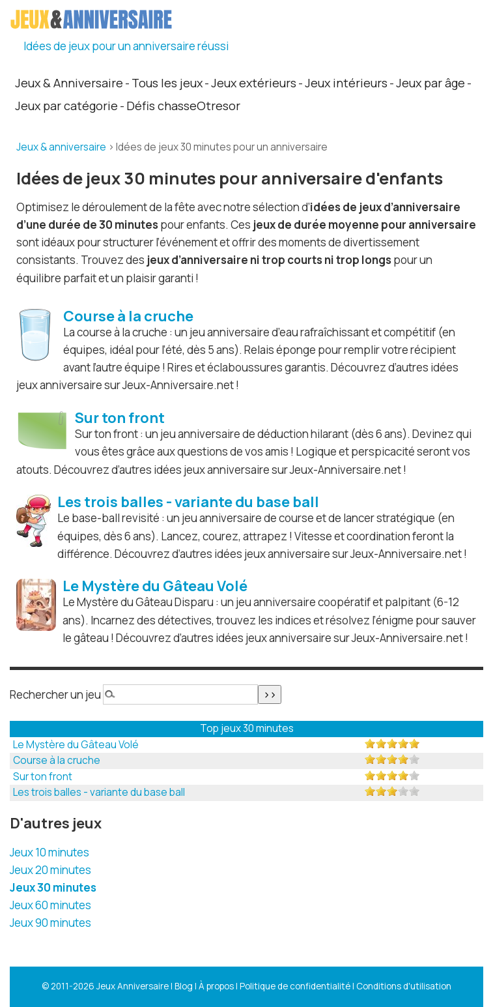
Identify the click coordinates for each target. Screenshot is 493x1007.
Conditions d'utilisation (403, 986)
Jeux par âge (430, 83)
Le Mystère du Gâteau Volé (76, 745)
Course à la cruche (56, 760)
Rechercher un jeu (55, 694)
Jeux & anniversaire (61, 147)
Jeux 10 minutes (49, 852)
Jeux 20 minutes (50, 869)
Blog (184, 986)
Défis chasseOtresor (183, 105)
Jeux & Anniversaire (69, 83)
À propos (216, 986)
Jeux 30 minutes (53, 887)
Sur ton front (42, 776)
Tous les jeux (167, 83)
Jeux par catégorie (66, 105)
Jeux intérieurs (346, 83)
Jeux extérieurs (253, 83)
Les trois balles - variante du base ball (99, 792)
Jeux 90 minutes (50, 922)
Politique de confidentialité (295, 986)
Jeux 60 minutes (50, 905)
